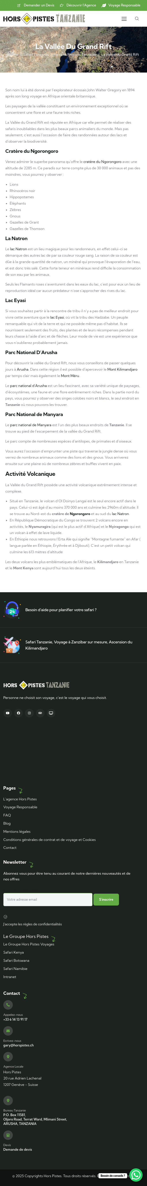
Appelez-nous (13, 1015)
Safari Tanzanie (35, 54)
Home (13, 54)
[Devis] (8, 1135)
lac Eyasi (57, 317)
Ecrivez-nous (12, 1041)
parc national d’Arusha (28, 385)
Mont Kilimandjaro (122, 369)
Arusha (22, 369)
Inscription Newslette (47, 896)
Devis (7, 1145)
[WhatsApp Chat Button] (136, 1175)
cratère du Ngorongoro (102, 161)
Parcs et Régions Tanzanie (74, 54)
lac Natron (18, 249)
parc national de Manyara (30, 425)
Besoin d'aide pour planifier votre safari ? (60, 609)
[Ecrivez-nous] (8, 1031)
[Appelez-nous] (8, 1005)
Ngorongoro (80, 514)
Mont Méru (70, 376)
